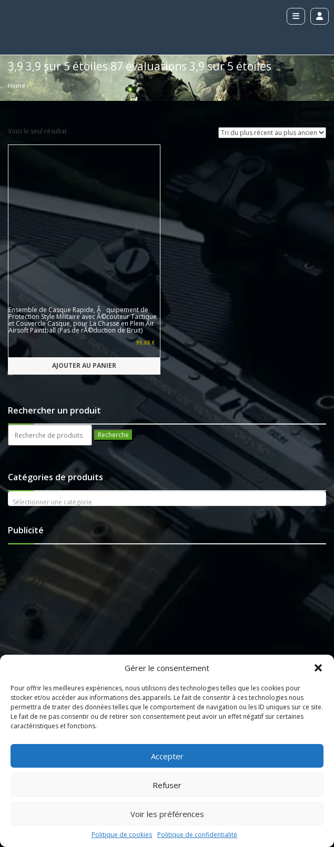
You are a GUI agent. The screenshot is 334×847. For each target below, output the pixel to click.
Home (16, 85)
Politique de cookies (122, 834)
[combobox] (167, 347)
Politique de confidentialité (197, 834)
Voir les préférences (167, 814)
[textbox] (167, 350)
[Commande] (272, 132)
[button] (318, 668)
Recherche (113, 282)
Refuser (167, 785)
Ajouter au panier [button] (84, 214)
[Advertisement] (79, 473)
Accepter (167, 756)
